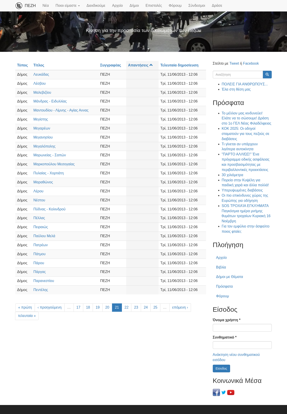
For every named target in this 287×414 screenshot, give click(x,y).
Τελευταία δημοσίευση (179, 65)
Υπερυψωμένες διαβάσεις (242, 190)
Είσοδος (221, 368)
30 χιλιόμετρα (232, 175)
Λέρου (39, 191)
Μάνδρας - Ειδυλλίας (50, 101)
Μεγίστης (41, 119)
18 (88, 307)
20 (107, 307)
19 (98, 307)
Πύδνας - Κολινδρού (50, 209)
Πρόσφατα (224, 286)
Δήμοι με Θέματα (229, 277)
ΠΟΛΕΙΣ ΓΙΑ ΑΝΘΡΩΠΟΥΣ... (245, 84)
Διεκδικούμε (96, 5)
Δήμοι (134, 5)
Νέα (46, 5)
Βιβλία (221, 267)
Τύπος (22, 65)
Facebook (251, 63)
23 (136, 307)
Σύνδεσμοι (196, 5)
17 (78, 307)
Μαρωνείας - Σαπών (50, 155)
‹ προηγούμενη (50, 307)
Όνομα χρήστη (226, 320)
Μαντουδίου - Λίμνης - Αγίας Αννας (61, 110)
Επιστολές (154, 5)
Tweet (234, 63)
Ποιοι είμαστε (68, 5)
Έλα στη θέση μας (236, 89)
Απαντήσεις (140, 65)
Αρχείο (117, 5)
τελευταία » (27, 316)
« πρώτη (25, 307)
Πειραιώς (41, 227)
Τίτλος (39, 65)
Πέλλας (39, 218)
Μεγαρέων (42, 128)
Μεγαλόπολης (45, 146)
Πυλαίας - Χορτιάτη (49, 173)
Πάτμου (40, 254)
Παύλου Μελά (44, 236)
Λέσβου (40, 83)
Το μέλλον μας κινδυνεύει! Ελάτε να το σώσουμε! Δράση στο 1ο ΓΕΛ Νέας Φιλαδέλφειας (246, 118)
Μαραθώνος (43, 182)
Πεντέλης (41, 290)
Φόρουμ (175, 5)
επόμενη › (180, 307)
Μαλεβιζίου (42, 92)
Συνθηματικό (225, 337)
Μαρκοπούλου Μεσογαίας (54, 164)
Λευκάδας (41, 74)
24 (146, 307)
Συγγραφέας (110, 65)
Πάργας (40, 272)
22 (127, 307)
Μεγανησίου (43, 137)
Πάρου (39, 263)
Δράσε (217, 5)
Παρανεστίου (44, 281)
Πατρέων (41, 245)
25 (155, 307)
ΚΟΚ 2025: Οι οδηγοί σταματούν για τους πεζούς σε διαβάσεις (245, 134)
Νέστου (39, 200)
